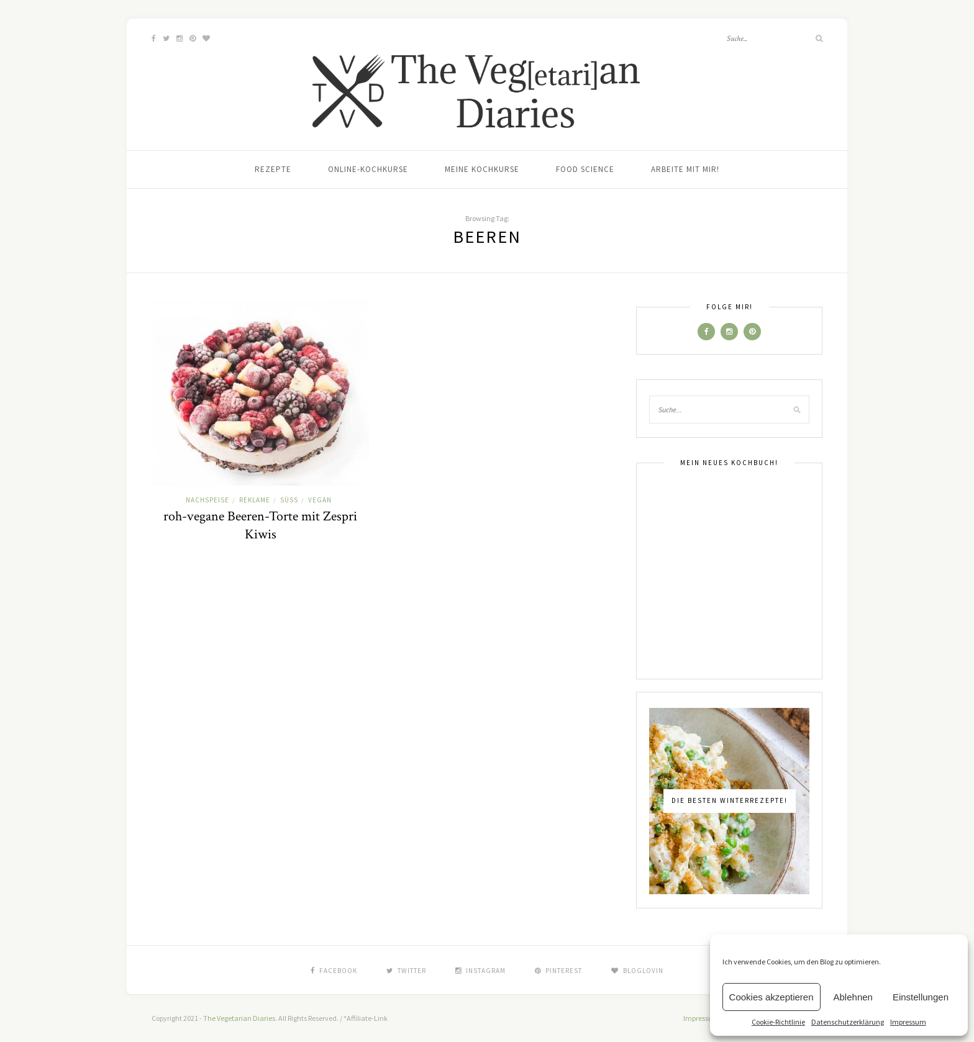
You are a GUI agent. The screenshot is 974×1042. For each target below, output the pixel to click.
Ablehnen (853, 997)
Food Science (585, 169)
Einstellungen (921, 997)
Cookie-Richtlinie (778, 1021)
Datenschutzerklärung (847, 1021)
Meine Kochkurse (482, 169)
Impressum (908, 1021)
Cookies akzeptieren (771, 997)
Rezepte (273, 169)
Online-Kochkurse (368, 169)
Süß (289, 500)
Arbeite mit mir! (685, 169)
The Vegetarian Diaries (239, 1018)
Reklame (254, 500)
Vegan (320, 500)
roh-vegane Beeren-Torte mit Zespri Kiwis (260, 525)
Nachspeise (207, 500)
